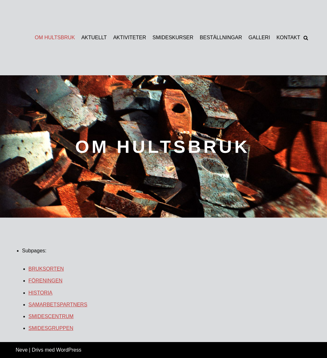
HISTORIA (40, 292)
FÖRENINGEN (45, 280)
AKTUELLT (94, 37)
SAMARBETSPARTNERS (57, 304)
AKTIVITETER (129, 37)
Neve (21, 350)
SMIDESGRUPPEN (50, 328)
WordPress (68, 350)
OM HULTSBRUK (55, 37)
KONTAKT (288, 37)
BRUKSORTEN (46, 269)
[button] (305, 37)
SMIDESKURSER (173, 37)
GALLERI (259, 37)
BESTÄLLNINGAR (221, 37)
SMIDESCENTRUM (50, 316)
